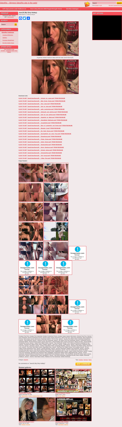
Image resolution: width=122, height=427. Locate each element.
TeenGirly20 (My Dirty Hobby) (26, 422)
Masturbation (25, 396)
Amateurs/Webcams (8, 35)
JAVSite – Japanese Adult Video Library (9, 51)
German (86, 359)
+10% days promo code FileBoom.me (14, 9)
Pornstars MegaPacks (8, 40)
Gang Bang (61, 424)
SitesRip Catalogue (72, 9)
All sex (59, 396)
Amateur (81, 359)
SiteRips (5, 37)
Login (101, 5)
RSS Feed (111, 5)
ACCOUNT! (11, 17)
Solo (41, 396)
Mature (63, 396)
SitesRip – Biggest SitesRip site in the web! (18, 3)
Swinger (66, 424)
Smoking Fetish (36, 396)
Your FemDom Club (9, 49)
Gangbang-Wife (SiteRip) (61, 422)
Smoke (30, 396)
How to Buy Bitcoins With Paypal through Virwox (46, 9)
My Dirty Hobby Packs (8, 43)
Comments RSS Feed (117, 5)
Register (96, 5)
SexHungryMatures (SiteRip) (62, 393)
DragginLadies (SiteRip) (25, 393)
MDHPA (26, 359)
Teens (90, 359)
